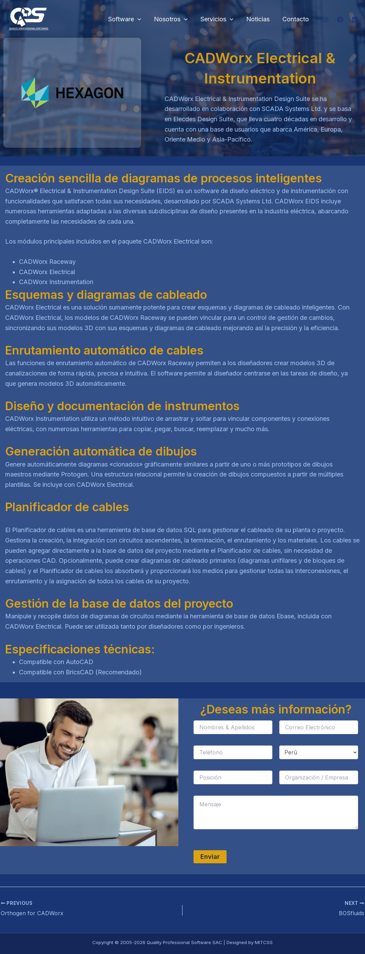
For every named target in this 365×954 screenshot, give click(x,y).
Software (126, 19)
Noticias (258, 19)
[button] (139, 19)
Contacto (296, 19)
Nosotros (172, 19)
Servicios (217, 19)
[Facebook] (340, 19)
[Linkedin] (355, 19)
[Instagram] (325, 19)
